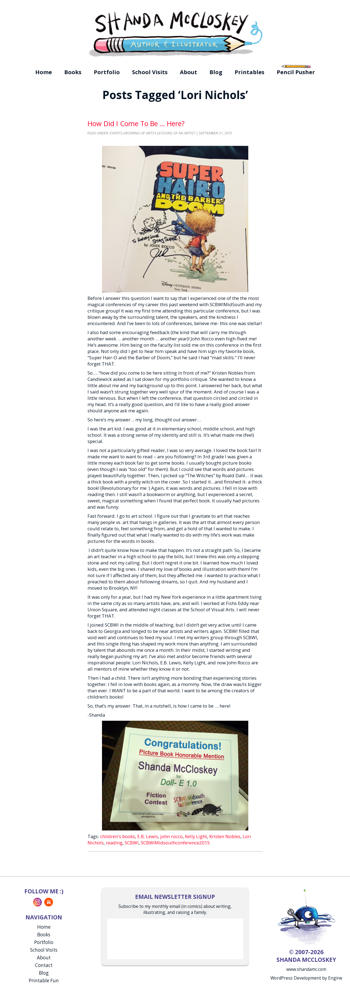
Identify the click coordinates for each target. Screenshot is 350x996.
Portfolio (107, 72)
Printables (249, 72)
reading (114, 842)
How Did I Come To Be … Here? (136, 123)
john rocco (171, 836)
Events (116, 133)
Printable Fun (44, 980)
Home (43, 72)
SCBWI (132, 842)
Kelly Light (196, 836)
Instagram (37, 902)
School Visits (150, 72)
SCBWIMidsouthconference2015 (175, 842)
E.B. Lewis (147, 836)
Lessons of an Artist (176, 133)
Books (72, 72)
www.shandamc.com (306, 969)
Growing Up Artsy (139, 133)
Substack (48, 902)
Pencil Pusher (296, 72)
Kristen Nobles (224, 836)
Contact (43, 965)
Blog (215, 72)
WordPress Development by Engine (306, 978)
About (188, 72)
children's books (117, 836)
